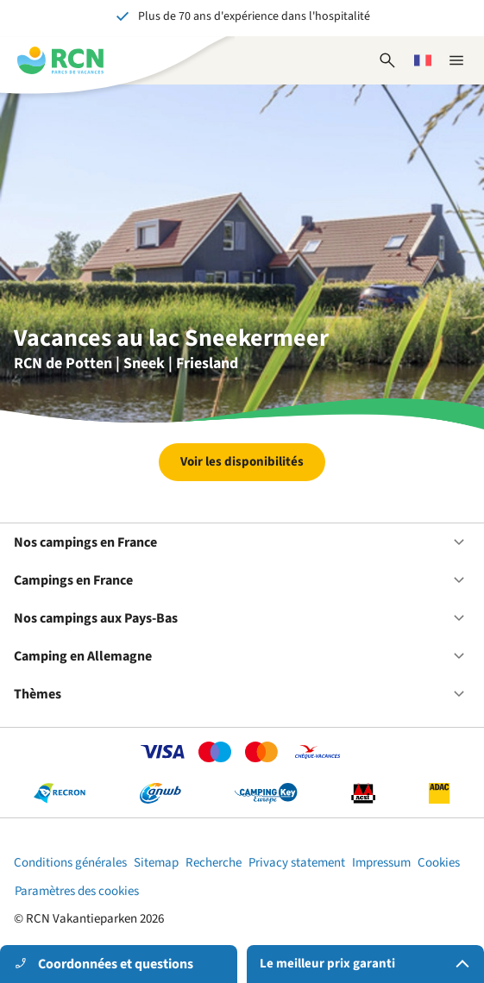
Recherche (213, 863)
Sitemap (156, 863)
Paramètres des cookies (77, 891)
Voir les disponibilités (242, 462)
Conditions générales (70, 863)
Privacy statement (296, 863)
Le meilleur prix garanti (368, 964)
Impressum (381, 863)
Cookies (439, 863)
